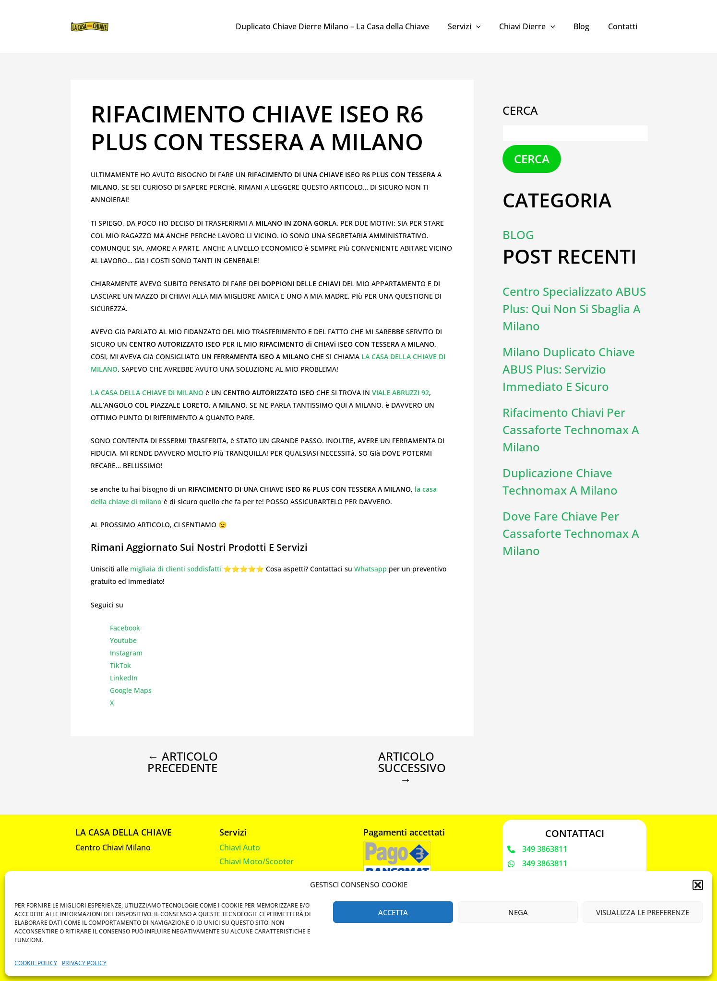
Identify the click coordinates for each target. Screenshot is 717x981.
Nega (518, 912)
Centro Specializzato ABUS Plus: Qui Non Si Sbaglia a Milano (574, 308)
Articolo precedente (182, 762)
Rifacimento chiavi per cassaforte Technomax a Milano (570, 429)
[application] (487, 26)
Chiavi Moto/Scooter (256, 861)
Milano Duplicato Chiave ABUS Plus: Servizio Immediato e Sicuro (568, 369)
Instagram (126, 652)
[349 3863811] (537, 849)
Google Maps (131, 690)
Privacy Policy (84, 963)
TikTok (120, 665)
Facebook (125, 627)
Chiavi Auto (239, 847)
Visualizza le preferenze (642, 912)
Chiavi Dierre (535, 26)
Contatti (624, 26)
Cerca (520, 110)
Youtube (123, 640)
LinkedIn (124, 677)
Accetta (393, 912)
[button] (698, 885)
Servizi (475, 26)
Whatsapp (370, 568)
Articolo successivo (412, 768)
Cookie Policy (35, 963)
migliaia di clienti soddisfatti (175, 568)
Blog (586, 26)
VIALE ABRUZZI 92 (400, 392)
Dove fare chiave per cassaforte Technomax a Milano (570, 533)
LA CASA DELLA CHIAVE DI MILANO (147, 392)
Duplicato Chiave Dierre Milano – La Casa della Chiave (346, 26)
